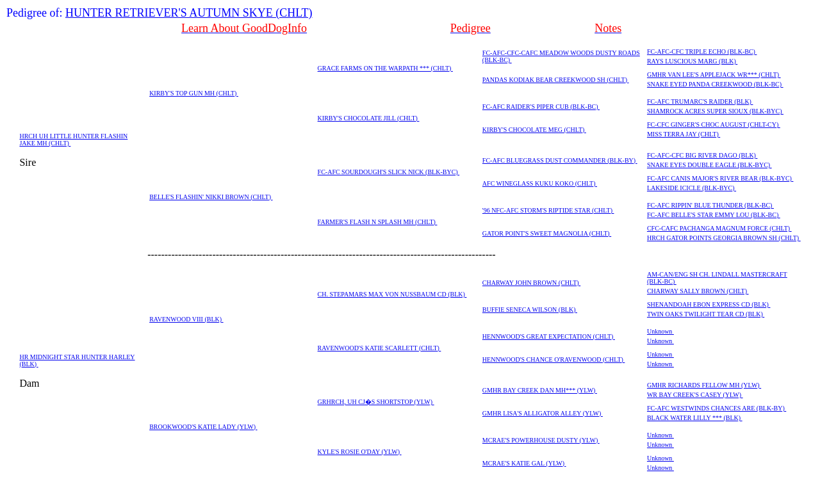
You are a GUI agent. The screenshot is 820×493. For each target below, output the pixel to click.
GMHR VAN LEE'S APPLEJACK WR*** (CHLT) (714, 74)
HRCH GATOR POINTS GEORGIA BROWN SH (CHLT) (724, 237)
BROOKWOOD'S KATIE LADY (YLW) (203, 426)
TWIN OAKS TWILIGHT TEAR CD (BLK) (705, 314)
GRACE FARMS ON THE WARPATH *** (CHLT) (385, 68)
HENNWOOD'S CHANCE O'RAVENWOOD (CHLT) (553, 359)
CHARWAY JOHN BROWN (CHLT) (531, 282)
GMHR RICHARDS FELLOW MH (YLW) (704, 385)
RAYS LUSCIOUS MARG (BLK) (692, 61)
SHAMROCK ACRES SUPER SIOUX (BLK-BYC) (715, 111)
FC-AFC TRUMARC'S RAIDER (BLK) (700, 101)
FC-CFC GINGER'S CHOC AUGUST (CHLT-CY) (713, 124)
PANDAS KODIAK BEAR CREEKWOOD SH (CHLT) (555, 79)
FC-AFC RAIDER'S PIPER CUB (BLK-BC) (541, 106)
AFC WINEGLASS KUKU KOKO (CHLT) (539, 183)
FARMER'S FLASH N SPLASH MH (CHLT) (378, 221)
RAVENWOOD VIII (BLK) (186, 319)
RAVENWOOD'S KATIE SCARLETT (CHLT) (379, 348)
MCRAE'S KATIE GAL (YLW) (524, 463)
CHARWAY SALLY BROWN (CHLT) (698, 291)
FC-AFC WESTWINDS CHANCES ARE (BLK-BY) (716, 408)
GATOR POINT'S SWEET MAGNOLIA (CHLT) (546, 233)
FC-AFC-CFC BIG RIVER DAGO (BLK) (702, 155)
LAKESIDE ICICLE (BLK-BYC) (691, 187)
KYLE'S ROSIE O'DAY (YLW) (360, 451)
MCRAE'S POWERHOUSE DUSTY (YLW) (541, 440)
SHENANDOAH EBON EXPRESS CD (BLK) (709, 304)
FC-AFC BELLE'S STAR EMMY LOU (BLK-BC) (713, 214)
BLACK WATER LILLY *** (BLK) (694, 417)
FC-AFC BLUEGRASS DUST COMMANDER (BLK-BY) (559, 160)
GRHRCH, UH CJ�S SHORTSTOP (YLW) (376, 401)
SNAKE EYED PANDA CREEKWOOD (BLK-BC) (715, 84)
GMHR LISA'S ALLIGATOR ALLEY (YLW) (542, 413)
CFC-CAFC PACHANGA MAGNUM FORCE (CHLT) (719, 228)
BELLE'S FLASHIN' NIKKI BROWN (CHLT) (210, 196)
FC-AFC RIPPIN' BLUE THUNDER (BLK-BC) (710, 205)
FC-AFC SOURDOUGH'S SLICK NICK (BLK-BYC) (389, 171)
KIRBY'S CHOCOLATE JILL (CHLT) (369, 118)
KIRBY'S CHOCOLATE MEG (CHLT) (534, 129)
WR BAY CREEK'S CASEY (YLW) (695, 394)
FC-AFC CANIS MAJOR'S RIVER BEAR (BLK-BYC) (720, 178)
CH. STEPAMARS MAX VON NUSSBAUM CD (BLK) (392, 294)
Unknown (660, 331)
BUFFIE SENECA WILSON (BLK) (529, 309)
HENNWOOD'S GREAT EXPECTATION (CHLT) (548, 336)
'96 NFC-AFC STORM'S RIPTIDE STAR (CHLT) (548, 210)
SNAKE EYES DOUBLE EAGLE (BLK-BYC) (709, 164)
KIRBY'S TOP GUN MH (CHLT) (193, 93)
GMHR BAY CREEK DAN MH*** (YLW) (539, 390)
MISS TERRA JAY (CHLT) (683, 134)
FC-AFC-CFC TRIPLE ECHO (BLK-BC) (702, 51)
